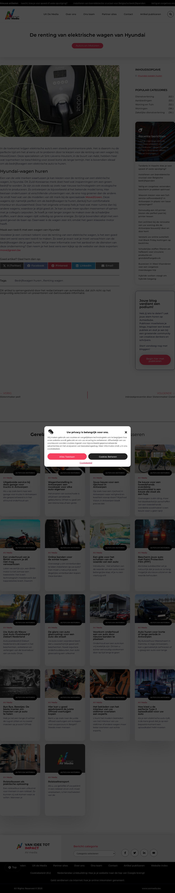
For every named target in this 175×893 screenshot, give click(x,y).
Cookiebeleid (86, 463)
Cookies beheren (108, 456)
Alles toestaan (67, 456)
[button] (126, 432)
